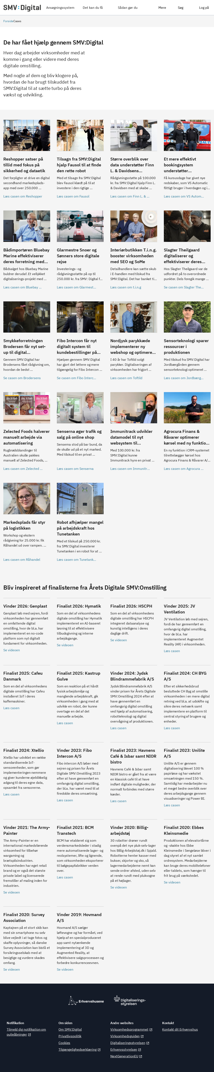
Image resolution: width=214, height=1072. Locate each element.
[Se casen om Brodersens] (26, 343)
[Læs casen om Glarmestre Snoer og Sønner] (80, 252)
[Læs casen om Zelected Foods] (26, 434)
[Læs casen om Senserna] (80, 434)
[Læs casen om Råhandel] (26, 525)
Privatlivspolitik (70, 1036)
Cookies (64, 1043)
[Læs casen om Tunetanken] (80, 525)
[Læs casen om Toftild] (133, 343)
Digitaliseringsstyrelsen (129, 1043)
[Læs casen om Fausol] (80, 162)
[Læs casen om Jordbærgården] (187, 343)
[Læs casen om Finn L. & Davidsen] (133, 162)
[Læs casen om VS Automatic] (187, 162)
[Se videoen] (26, 628)
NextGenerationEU (126, 1056)
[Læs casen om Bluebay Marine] (26, 252)
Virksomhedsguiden (127, 1036)
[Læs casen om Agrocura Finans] (187, 434)
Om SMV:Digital (70, 1029)
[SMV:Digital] (22, 7)
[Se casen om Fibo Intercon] (80, 343)
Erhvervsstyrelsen (125, 1049)
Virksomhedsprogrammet (131, 1029)
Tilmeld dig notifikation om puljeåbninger (26, 1031)
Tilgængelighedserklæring (80, 1049)
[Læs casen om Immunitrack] (133, 434)
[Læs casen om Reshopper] (26, 162)
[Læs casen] (187, 628)
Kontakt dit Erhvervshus (180, 1029)
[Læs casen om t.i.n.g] (133, 252)
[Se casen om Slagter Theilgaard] (187, 252)
